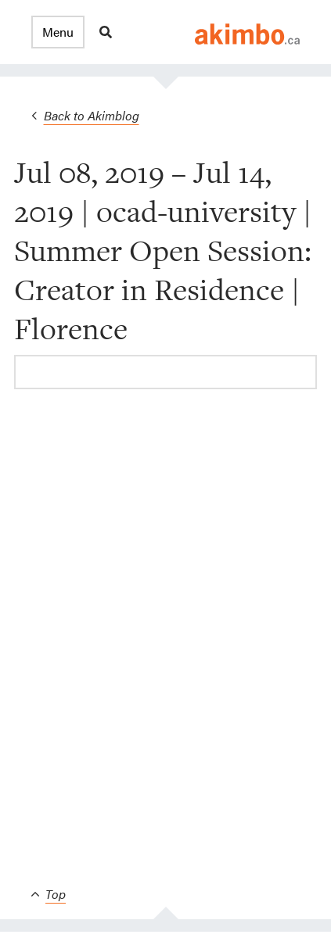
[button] (58, 32)
